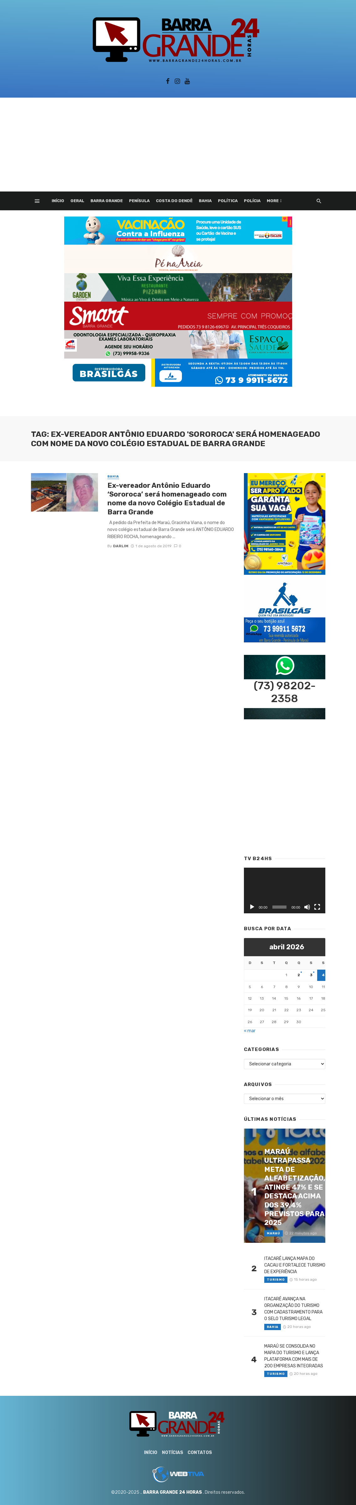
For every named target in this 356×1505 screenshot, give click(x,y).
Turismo (276, 1280)
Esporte (276, 200)
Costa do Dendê (174, 200)
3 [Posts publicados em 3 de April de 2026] (311, 975)
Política (228, 200)
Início (58, 200)
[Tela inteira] (317, 907)
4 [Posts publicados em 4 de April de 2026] (323, 975)
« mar (249, 1030)
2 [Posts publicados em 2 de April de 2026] (298, 975)
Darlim (120, 546)
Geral (77, 200)
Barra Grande (106, 200)
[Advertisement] (178, 144)
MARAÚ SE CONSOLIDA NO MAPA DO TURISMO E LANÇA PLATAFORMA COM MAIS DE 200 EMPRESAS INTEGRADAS (293, 1356)
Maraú (273, 1233)
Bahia (205, 200)
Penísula (139, 200)
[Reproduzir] (252, 907)
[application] (284, 890)
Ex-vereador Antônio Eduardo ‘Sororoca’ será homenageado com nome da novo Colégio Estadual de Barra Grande (167, 499)
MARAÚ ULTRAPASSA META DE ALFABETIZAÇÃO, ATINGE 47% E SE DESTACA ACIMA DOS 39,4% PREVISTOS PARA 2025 (294, 1187)
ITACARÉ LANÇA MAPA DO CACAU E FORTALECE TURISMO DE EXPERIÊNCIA (294, 1265)
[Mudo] (307, 907)
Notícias (172, 1452)
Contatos (200, 1452)
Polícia (252, 200)
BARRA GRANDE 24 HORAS (172, 1492)
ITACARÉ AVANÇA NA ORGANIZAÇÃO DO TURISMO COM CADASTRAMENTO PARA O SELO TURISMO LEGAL (293, 1308)
